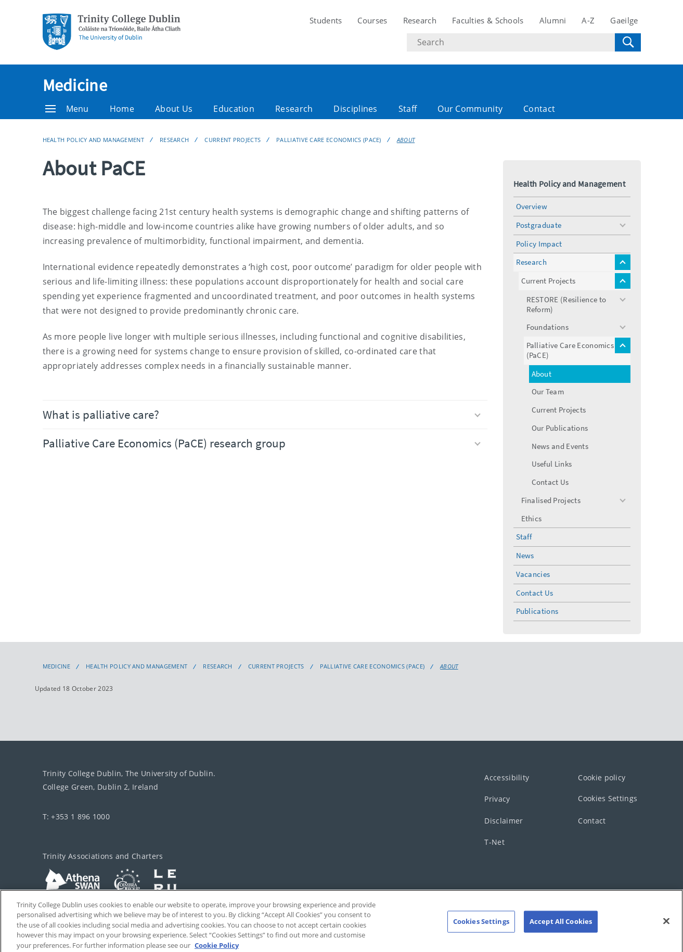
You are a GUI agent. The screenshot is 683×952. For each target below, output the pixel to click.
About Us (173, 108)
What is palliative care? (262, 414)
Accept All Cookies (561, 929)
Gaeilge (624, 20)
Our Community (469, 108)
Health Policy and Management (93, 140)
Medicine (75, 85)
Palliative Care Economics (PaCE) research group (262, 443)
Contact (539, 108)
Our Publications (560, 428)
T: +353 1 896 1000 (76, 816)
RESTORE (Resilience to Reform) (566, 304)
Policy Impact (539, 244)
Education (233, 108)
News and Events (560, 446)
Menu (67, 108)
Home (122, 108)
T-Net (494, 842)
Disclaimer (503, 821)
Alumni (552, 20)
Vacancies (533, 574)
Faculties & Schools (488, 20)
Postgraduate (539, 225)
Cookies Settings (607, 798)
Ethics (531, 518)
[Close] (666, 929)
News (525, 555)
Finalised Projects (551, 500)
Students (326, 20)
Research (419, 20)
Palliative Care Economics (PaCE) (328, 140)
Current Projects (232, 140)
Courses (372, 20)
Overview (531, 206)
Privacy (497, 799)
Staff (407, 108)
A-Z (588, 20)
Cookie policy (601, 777)
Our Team (548, 391)
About (406, 140)
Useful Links (552, 464)
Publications (537, 611)
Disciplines (355, 108)
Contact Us (550, 482)
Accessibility (506, 777)
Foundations (547, 327)
